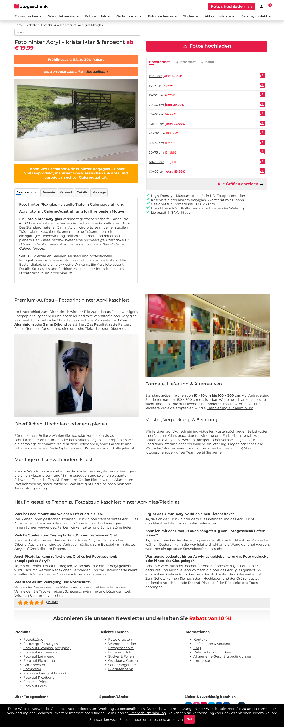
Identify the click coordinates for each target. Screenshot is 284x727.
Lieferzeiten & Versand (211, 644)
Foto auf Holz (97, 16)
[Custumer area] (261, 6)
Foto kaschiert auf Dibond (44, 673)
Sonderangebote (122, 665)
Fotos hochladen (207, 46)
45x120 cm (157, 134)
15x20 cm (156, 96)
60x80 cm (156, 162)
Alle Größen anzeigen (240, 184)
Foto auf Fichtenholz (40, 661)
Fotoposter (32, 669)
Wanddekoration (63, 16)
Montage (99, 192)
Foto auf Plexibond (39, 678)
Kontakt (200, 640)
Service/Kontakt (256, 16)
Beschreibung (26, 192)
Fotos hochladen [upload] (231, 6)
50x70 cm (156, 143)
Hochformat (159, 62)
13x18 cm (155, 86)
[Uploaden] (262, 76)
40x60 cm (156, 124)
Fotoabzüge (33, 640)
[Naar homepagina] (31, 6)
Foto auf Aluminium (40, 652)
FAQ (197, 648)
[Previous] (20, 120)
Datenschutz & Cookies (212, 652)
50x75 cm (156, 153)
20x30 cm (156, 105)
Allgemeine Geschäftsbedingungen (222, 656)
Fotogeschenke (162, 16)
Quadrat (208, 62)
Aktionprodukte (219, 16)
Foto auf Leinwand (38, 656)
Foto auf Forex (35, 686)
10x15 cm (155, 77)
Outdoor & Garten (123, 661)
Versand (66, 192)
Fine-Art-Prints (35, 682)
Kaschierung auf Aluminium (230, 408)
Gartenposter (128, 16)
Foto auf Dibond (184, 404)
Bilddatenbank (120, 669)
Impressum (203, 661)
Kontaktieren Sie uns (181, 448)
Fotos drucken (27, 16)
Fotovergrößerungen (40, 644)
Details (82, 192)
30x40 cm (156, 115)
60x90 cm (156, 172)
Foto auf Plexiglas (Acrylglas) (47, 648)
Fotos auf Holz (120, 652)
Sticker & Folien (121, 656)
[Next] (132, 120)
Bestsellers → (97, 72)
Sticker (190, 16)
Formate (48, 192)
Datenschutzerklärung (147, 713)
